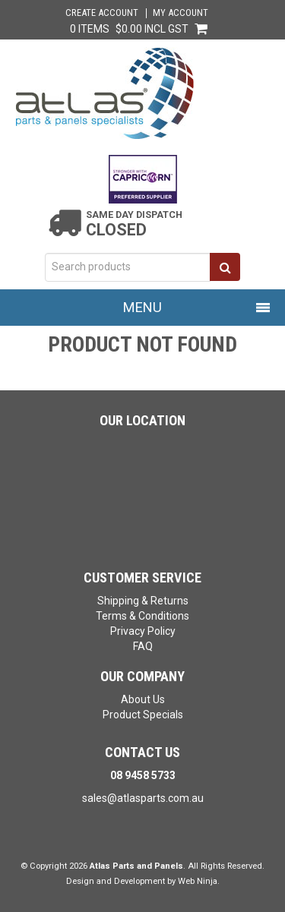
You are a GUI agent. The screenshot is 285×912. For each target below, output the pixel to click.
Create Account (101, 13)
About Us (143, 699)
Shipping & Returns (142, 601)
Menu (142, 307)
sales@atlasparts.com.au (143, 798)
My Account (180, 13)
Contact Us (142, 752)
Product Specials (143, 714)
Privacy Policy (143, 631)
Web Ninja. (199, 881)
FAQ (143, 646)
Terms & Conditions (142, 616)
